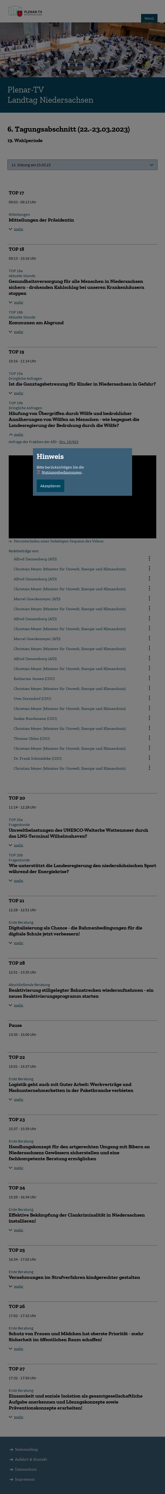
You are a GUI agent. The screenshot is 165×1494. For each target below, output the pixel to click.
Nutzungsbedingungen (62, 472)
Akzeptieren (50, 485)
